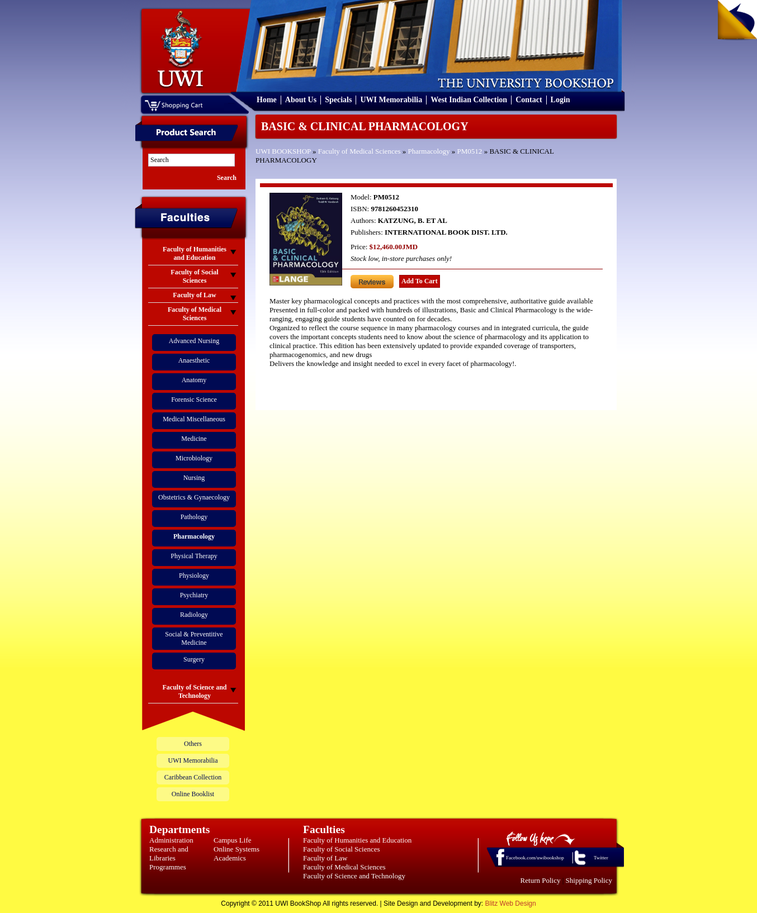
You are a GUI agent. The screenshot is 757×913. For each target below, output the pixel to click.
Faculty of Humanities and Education (357, 840)
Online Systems (236, 849)
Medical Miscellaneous (194, 419)
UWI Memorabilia (391, 100)
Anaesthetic (194, 360)
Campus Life (233, 840)
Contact (528, 100)
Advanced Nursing (194, 341)
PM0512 (469, 151)
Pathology (194, 517)
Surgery (194, 659)
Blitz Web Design (510, 903)
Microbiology (194, 458)
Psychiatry (194, 595)
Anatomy (194, 380)
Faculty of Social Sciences (341, 849)
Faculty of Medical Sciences (359, 151)
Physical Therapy (194, 556)
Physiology (194, 575)
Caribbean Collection (192, 777)
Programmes (167, 867)
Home (267, 100)
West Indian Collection (468, 100)
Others (193, 744)
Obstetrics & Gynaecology (194, 497)
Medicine (193, 439)
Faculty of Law (325, 858)
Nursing (194, 478)
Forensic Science (194, 399)
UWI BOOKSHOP (283, 151)
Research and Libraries (168, 853)
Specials (338, 100)
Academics (230, 858)
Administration (171, 840)
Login (560, 100)
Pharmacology (429, 151)
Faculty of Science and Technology (354, 876)
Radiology (194, 615)
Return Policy (541, 880)
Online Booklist (193, 794)
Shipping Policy (589, 880)
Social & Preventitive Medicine (194, 638)
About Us (300, 100)
